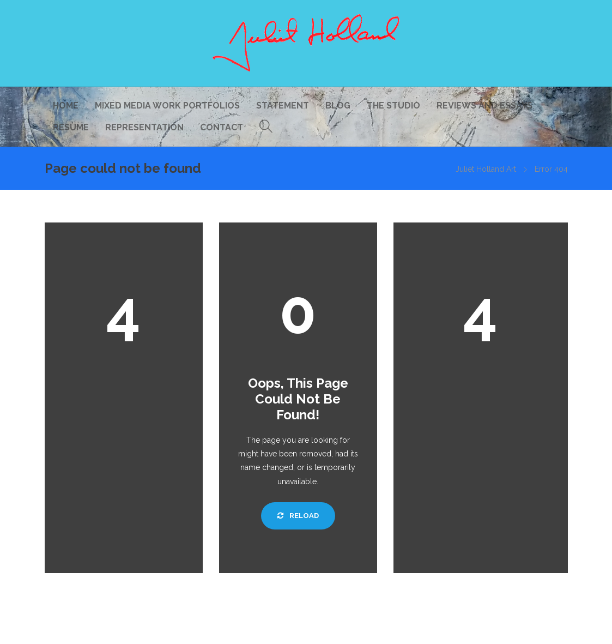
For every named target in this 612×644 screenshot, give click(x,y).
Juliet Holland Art (486, 169)
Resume (71, 127)
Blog (337, 105)
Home (65, 105)
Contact (221, 127)
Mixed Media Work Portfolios (167, 105)
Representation (144, 127)
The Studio (393, 105)
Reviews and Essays (484, 105)
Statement (282, 105)
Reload (298, 515)
